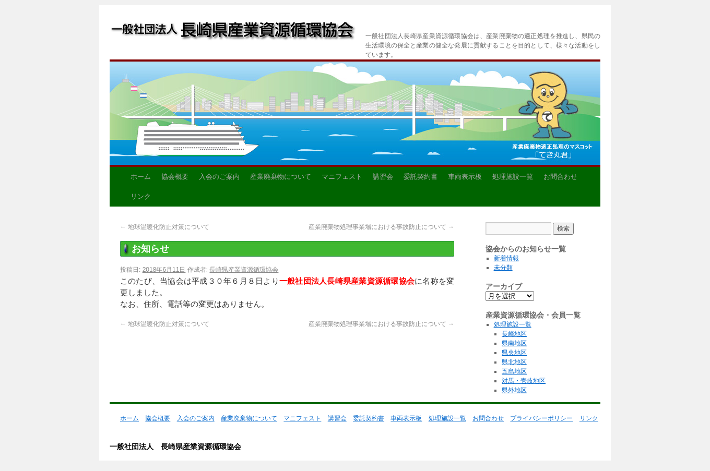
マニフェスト (342, 176)
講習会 (383, 176)
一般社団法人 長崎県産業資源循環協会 (233, 32)
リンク (141, 196)
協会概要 (174, 176)
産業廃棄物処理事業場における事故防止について (381, 227)
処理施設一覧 (512, 176)
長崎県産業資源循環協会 (243, 269)
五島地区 (514, 371)
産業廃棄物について (280, 176)
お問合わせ (560, 176)
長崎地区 (514, 333)
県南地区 (514, 343)
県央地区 (514, 352)
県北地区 (514, 362)
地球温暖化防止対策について (164, 227)
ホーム (141, 176)
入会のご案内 (219, 176)
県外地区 (514, 390)
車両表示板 (465, 176)
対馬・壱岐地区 (524, 380)
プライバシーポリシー (541, 418)
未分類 (503, 267)
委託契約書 (420, 176)
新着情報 (506, 258)
